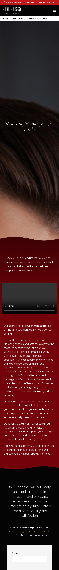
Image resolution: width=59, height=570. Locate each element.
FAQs (5, 18)
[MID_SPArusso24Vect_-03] (12, 10)
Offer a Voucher (37, 18)
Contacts (18, 18)
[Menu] (55, 10)
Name (15, 553)
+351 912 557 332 (19, 531)
